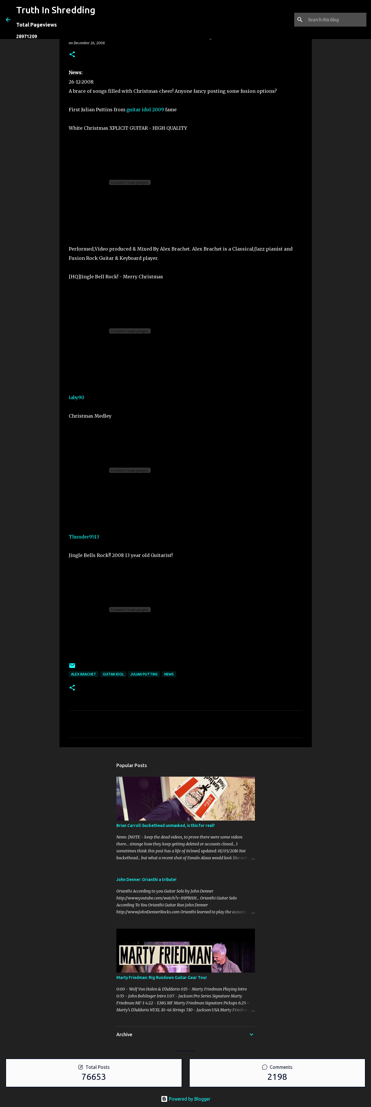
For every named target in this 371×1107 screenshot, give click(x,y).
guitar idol (113, 674)
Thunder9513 (84, 537)
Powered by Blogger (185, 1099)
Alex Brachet (83, 674)
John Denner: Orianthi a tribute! (146, 879)
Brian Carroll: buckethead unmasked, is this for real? (165, 825)
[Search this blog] (336, 20)
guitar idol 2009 (145, 109)
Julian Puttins (144, 674)
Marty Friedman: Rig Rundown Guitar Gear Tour (161, 977)
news (169, 674)
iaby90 (76, 397)
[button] (72, 55)
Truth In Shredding (55, 10)
